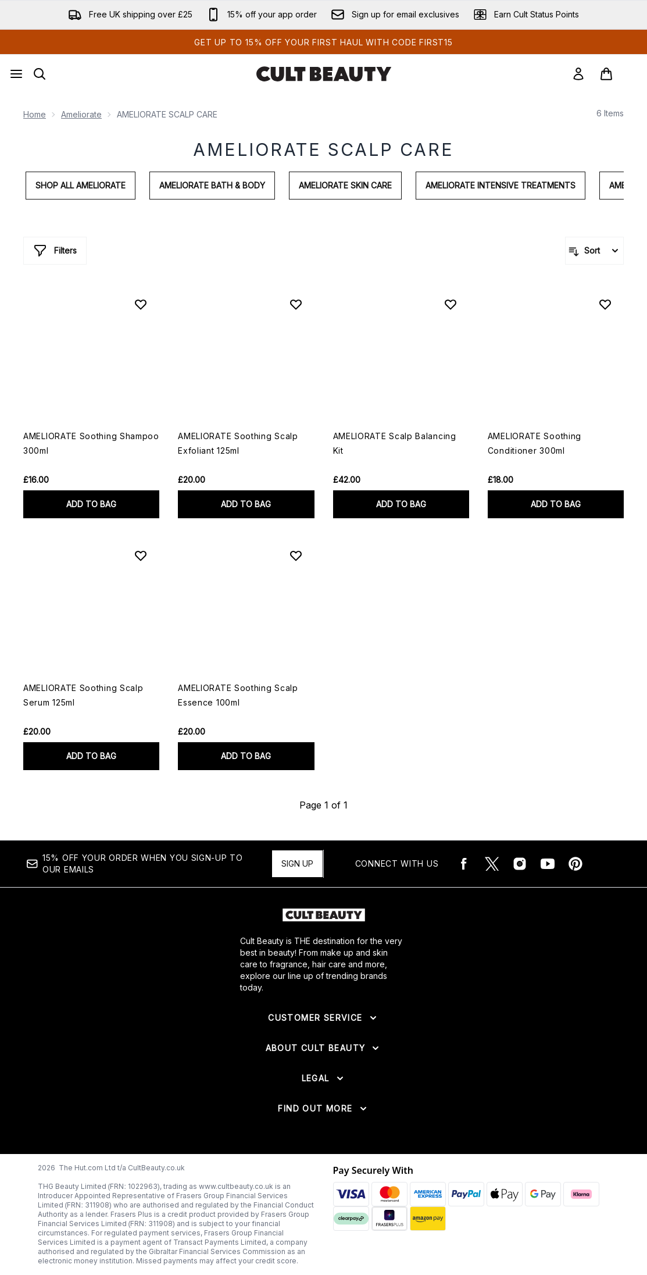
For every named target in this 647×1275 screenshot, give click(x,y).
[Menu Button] (16, 74)
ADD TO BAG (91, 504)
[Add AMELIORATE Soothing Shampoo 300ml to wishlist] (141, 304)
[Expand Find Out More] (323, 1108)
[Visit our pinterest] (575, 864)
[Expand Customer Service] (323, 1018)
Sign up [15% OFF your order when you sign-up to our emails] (297, 863)
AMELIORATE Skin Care (345, 185)
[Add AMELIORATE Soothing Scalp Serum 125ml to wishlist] (141, 555)
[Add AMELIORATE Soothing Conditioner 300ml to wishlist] (605, 304)
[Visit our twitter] (492, 864)
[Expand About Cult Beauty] (324, 1048)
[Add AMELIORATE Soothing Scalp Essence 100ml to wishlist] (296, 555)
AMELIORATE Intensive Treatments (500, 185)
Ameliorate (81, 114)
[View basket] (618, 74)
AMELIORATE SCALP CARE (323, 149)
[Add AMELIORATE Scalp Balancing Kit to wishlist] (450, 304)
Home (34, 114)
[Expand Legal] (324, 1078)
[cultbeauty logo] (323, 74)
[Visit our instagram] (520, 864)
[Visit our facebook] (464, 864)
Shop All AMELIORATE (80, 185)
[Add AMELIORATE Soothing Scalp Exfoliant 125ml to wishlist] (296, 304)
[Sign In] (578, 74)
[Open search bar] (40, 74)
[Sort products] (594, 251)
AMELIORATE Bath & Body (212, 185)
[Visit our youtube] (548, 864)
